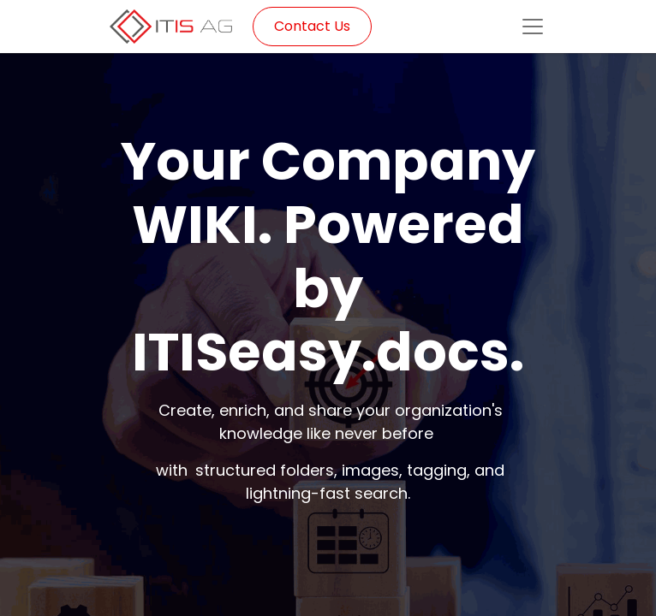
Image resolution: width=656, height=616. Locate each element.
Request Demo (328, 569)
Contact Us (312, 26)
